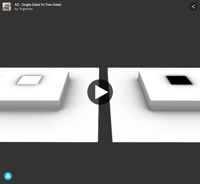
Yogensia (26, 8)
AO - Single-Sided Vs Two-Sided (38, 4)
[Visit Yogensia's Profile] (7, 7)
